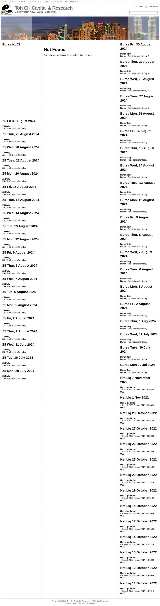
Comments (153, 6)
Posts (140, 6)
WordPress (80, 603)
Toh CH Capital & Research (43, 8)
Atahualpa (91, 603)
